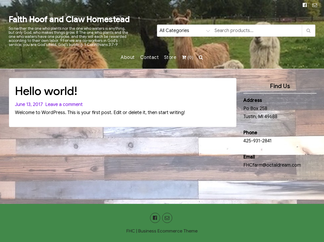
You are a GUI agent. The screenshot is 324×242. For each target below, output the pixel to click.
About (128, 57)
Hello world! (46, 91)
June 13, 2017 (29, 104)
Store (170, 57)
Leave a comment (63, 104)
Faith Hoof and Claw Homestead (69, 19)
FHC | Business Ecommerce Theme (162, 231)
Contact (149, 57)
